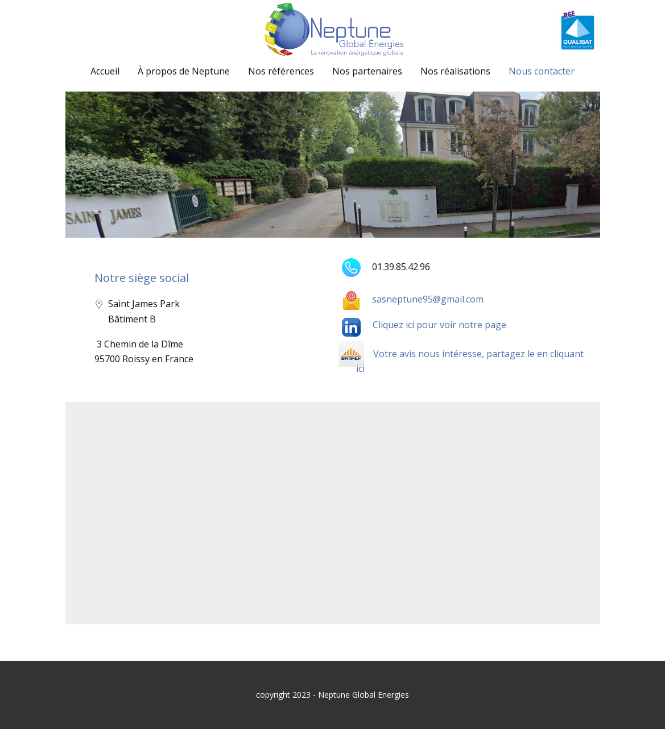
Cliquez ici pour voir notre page (439, 324)
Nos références (281, 71)
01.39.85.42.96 (386, 267)
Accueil (104, 71)
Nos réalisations (455, 71)
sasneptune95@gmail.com (413, 299)
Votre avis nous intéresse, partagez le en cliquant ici (470, 361)
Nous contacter (542, 71)
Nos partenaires (367, 71)
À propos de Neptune (184, 71)
